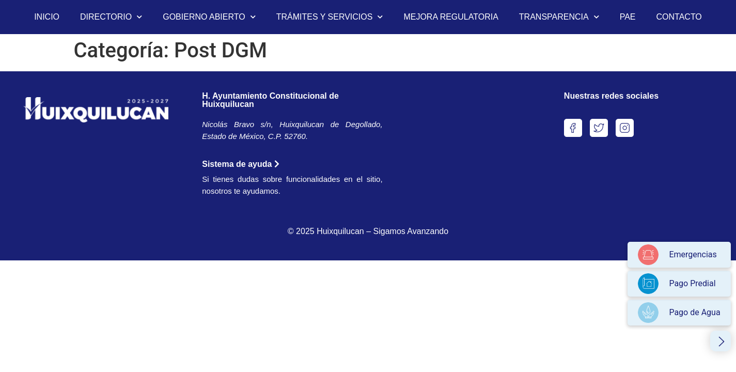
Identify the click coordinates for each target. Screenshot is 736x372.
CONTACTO (679, 16)
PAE (628, 16)
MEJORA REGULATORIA (450, 16)
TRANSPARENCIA (559, 17)
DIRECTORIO (111, 17)
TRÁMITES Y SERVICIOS (329, 17)
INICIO (46, 16)
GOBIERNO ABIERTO (209, 17)
